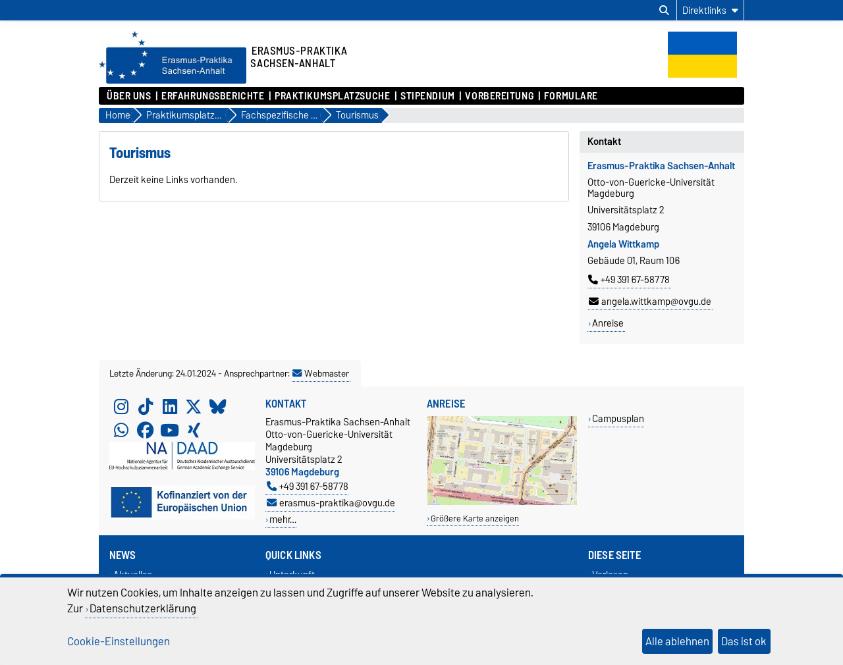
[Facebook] (145, 430)
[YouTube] (170, 430)
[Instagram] (121, 406)
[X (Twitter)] (193, 406)
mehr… (282, 519)
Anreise (608, 323)
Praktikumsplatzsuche (332, 96)
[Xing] (193, 430)
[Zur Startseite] (172, 80)
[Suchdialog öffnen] (664, 10)
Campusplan (618, 418)
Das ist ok (744, 641)
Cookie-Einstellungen (118, 641)
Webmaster (320, 373)
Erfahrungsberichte (212, 96)
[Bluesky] (218, 406)
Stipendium (427, 96)
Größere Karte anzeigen (475, 518)
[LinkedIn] (170, 406)
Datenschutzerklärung (143, 608)
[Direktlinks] (710, 10)
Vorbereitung (499, 96)
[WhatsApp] (121, 430)
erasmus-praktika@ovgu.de (331, 502)
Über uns (129, 96)
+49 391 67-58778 (629, 280)
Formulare (571, 96)
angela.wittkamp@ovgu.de (650, 301)
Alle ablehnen (677, 641)
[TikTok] (145, 406)
